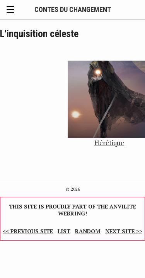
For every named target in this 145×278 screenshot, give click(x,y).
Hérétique (109, 142)
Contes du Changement (72, 9)
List (64, 231)
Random (88, 231)
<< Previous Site (28, 231)
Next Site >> (123, 231)
